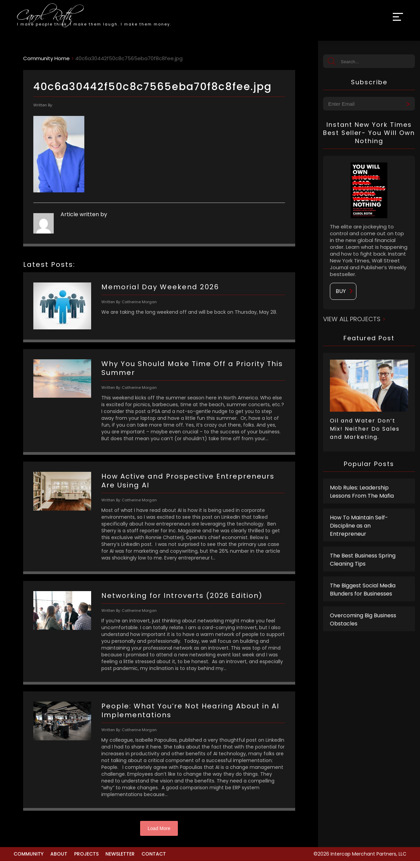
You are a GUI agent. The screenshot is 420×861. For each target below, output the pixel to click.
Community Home (46, 58)
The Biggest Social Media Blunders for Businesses (363, 590)
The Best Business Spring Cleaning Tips (363, 560)
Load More (159, 828)
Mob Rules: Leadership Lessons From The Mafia (362, 492)
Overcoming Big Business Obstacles (363, 619)
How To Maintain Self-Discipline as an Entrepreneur (359, 526)
